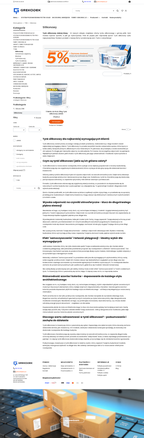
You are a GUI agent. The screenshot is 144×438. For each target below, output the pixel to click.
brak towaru (20, 158)
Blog (117, 368)
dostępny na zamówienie (25, 150)
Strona (124, 129)
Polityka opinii (102, 375)
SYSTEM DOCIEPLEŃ (19, 77)
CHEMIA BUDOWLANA (20, 84)
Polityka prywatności (104, 366)
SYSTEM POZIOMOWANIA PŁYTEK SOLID (26, 40)
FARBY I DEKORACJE (19, 42)
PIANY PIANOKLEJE (19, 79)
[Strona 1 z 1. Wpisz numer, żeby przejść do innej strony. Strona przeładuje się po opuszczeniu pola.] (127, 129)
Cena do (32, 127)
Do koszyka (56, 122)
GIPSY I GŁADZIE (18, 82)
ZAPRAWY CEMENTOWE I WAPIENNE (24, 67)
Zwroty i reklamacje (49, 366)
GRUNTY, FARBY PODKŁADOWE (23, 44)
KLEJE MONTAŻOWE (19, 72)
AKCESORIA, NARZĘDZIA (20, 86)
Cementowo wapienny (23, 54)
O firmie (118, 366)
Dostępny (19, 154)
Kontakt (45, 371)
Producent (16, 89)
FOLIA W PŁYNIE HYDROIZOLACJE (23, 33)
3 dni (18, 180)
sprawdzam (72, 420)
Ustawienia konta (67, 368)
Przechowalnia (66, 371)
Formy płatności (84, 373)
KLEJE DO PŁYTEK (18, 70)
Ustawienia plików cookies (103, 369)
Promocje (16, 93)
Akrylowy (18, 56)
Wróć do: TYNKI (18, 108)
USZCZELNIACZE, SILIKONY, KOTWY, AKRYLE (27, 74)
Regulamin (46, 368)
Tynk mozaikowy (20, 61)
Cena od (16, 127)
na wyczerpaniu (21, 162)
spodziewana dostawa (24, 166)
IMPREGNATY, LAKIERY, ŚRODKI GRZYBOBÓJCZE (23, 64)
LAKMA (18, 141)
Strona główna (17, 23)
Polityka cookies (102, 373)
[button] (117, 10)
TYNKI (26, 23)
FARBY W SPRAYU (18, 47)
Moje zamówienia (67, 366)
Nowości (16, 91)
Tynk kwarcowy (20, 58)
